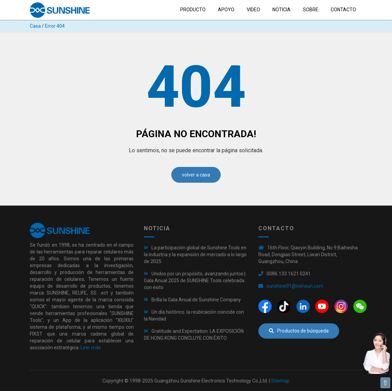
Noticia (281, 9)
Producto (193, 9)
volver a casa (196, 175)
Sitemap (280, 380)
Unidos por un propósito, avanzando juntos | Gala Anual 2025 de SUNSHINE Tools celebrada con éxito (194, 280)
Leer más (91, 347)
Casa (35, 26)
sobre (310, 9)
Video (253, 9)
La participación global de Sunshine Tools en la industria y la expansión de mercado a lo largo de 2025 (195, 254)
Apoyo (226, 9)
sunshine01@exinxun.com (295, 286)
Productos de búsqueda (299, 331)
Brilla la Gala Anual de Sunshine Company (196, 299)
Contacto (343, 9)
